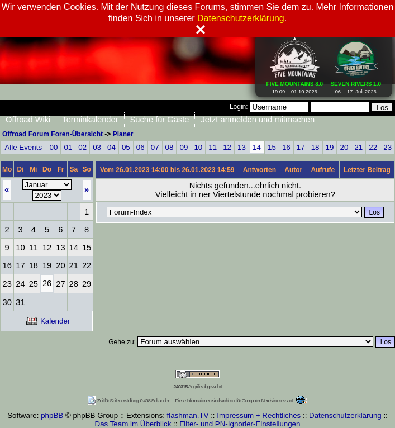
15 (272, 147)
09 (184, 147)
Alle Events (23, 147)
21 (358, 147)
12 (227, 147)
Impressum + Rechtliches (259, 415)
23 (387, 147)
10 (198, 147)
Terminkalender (90, 119)
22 (373, 147)
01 (68, 147)
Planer (123, 134)
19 (330, 147)
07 (155, 147)
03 (97, 147)
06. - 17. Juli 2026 (355, 85)
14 (257, 147)
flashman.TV (188, 415)
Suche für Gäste (159, 119)
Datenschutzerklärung (345, 415)
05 (126, 147)
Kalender (48, 321)
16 (286, 147)
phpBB (52, 415)
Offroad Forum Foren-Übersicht (52, 134)
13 (241, 147)
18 (315, 147)
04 (111, 147)
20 (344, 147)
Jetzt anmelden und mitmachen (258, 119)
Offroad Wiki (28, 119)
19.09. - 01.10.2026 (294, 85)
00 (53, 147)
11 (212, 147)
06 (140, 147)
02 (82, 147)
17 (301, 147)
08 (169, 147)
